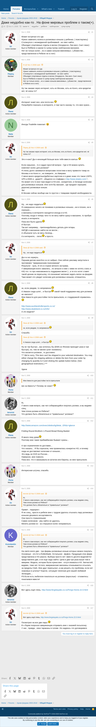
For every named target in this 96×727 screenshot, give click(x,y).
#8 (92, 283)
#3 (92, 97)
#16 (92, 585)
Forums (16, 9)
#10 (92, 375)
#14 (92, 488)
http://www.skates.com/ (76, 179)
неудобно (35, 26)
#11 (92, 398)
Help (82, 709)
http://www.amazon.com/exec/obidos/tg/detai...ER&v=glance (48, 425)
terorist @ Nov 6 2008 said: (33, 613)
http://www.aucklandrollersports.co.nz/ (38, 306)
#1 (92, 32)
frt (4, 26)
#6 (92, 199)
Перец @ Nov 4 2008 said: (33, 148)
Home (6, 9)
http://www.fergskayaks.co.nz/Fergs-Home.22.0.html (65, 590)
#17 (92, 608)
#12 (92, 421)
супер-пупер (65, 26)
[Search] (92, 8)
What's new (47, 9)
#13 (92, 466)
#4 (92, 120)
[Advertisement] (48, 657)
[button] (38, 8)
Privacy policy (73, 709)
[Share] (89, 32)
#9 (92, 318)
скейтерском (54, 26)
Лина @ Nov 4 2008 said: (33, 248)
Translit (61, 9)
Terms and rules (59, 709)
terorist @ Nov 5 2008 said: (33, 494)
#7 (92, 242)
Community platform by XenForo (48, 714)
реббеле (44, 26)
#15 (92, 530)
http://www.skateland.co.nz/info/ (35, 309)
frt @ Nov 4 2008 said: (32, 65)
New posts (5, 13)
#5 (92, 142)
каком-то (26, 26)
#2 (92, 60)
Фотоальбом (30, 9)
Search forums (17, 13)
